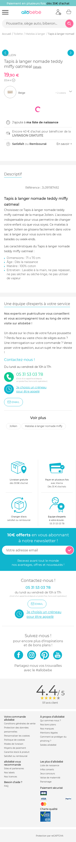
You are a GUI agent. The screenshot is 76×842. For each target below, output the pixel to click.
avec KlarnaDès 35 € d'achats (57, 474)
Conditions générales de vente (19, 723)
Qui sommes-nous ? (50, 720)
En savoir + (64, 144)
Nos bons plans (48, 724)
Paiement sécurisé (51, 787)
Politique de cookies (14, 740)
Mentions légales (49, 732)
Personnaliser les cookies (17, 735)
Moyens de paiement (15, 748)
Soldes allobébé (48, 745)
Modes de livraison (13, 744)
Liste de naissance (49, 765)
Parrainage (45, 781)
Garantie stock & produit (16, 752)
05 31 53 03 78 (57, 523)
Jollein (13, 426)
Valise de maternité (50, 777)
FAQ (6, 786)
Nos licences (10, 776)
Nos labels (9, 772)
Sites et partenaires (14, 768)
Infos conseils (47, 769)
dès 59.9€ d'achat (19, 474)
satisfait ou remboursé (18, 509)
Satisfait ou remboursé (15, 756)
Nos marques (47, 728)
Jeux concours (47, 773)
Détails (37, 66)
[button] (13, 80)
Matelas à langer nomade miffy (43, 426)
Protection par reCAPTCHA (49, 835)
